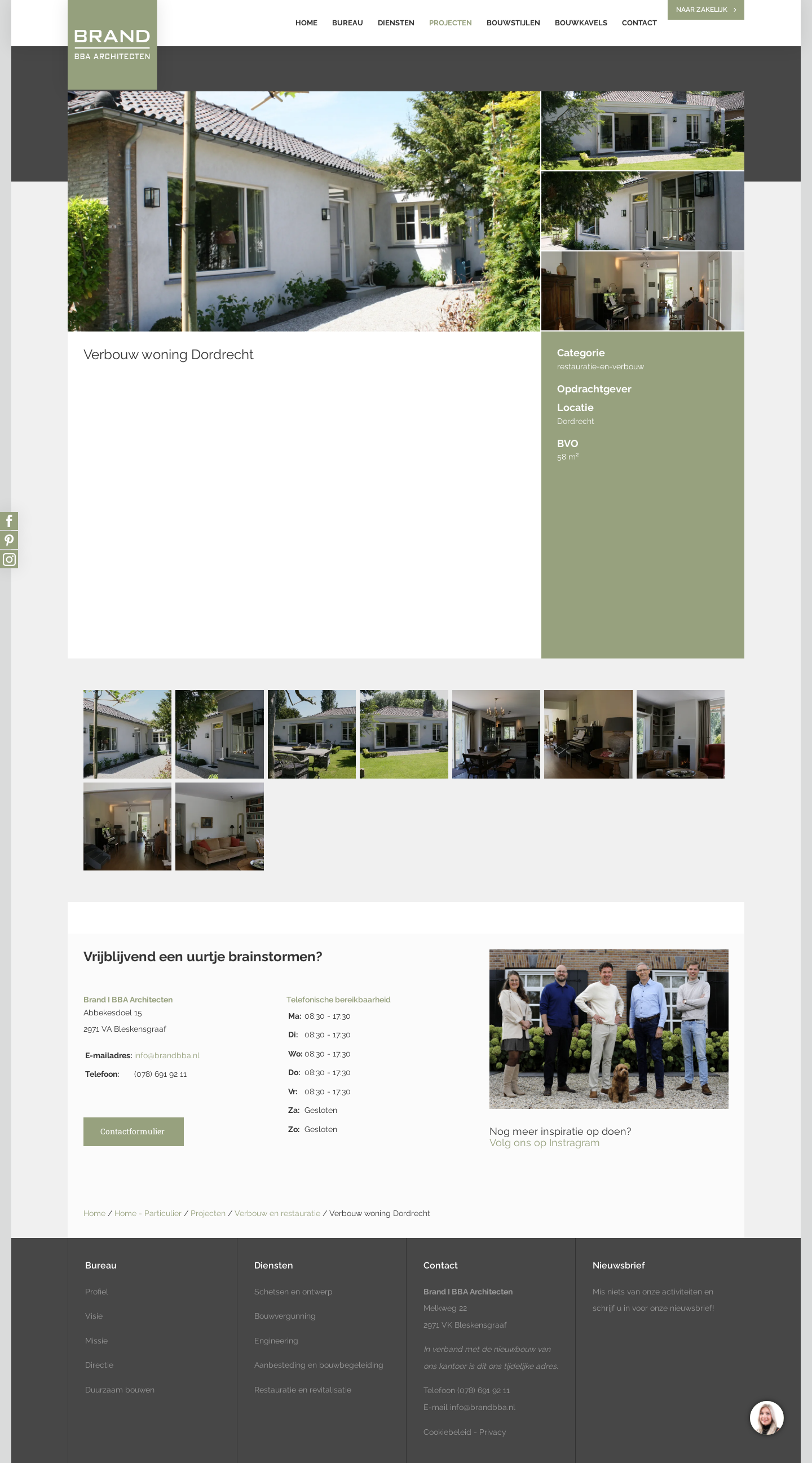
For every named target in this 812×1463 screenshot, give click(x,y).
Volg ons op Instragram (544, 1142)
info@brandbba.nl (167, 1055)
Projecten (450, 23)
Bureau (347, 23)
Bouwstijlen (513, 23)
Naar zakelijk (701, 10)
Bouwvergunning (285, 1315)
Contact (639, 23)
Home (306, 23)
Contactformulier (132, 1131)
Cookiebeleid (447, 1432)
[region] (766, 1417)
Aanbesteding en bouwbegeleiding (318, 1364)
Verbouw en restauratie (279, 1213)
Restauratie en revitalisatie (302, 1389)
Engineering (276, 1340)
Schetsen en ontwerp (293, 1291)
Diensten (396, 23)
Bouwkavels (581, 23)
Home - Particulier (149, 1213)
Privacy (492, 1432)
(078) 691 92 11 (482, 1390)
